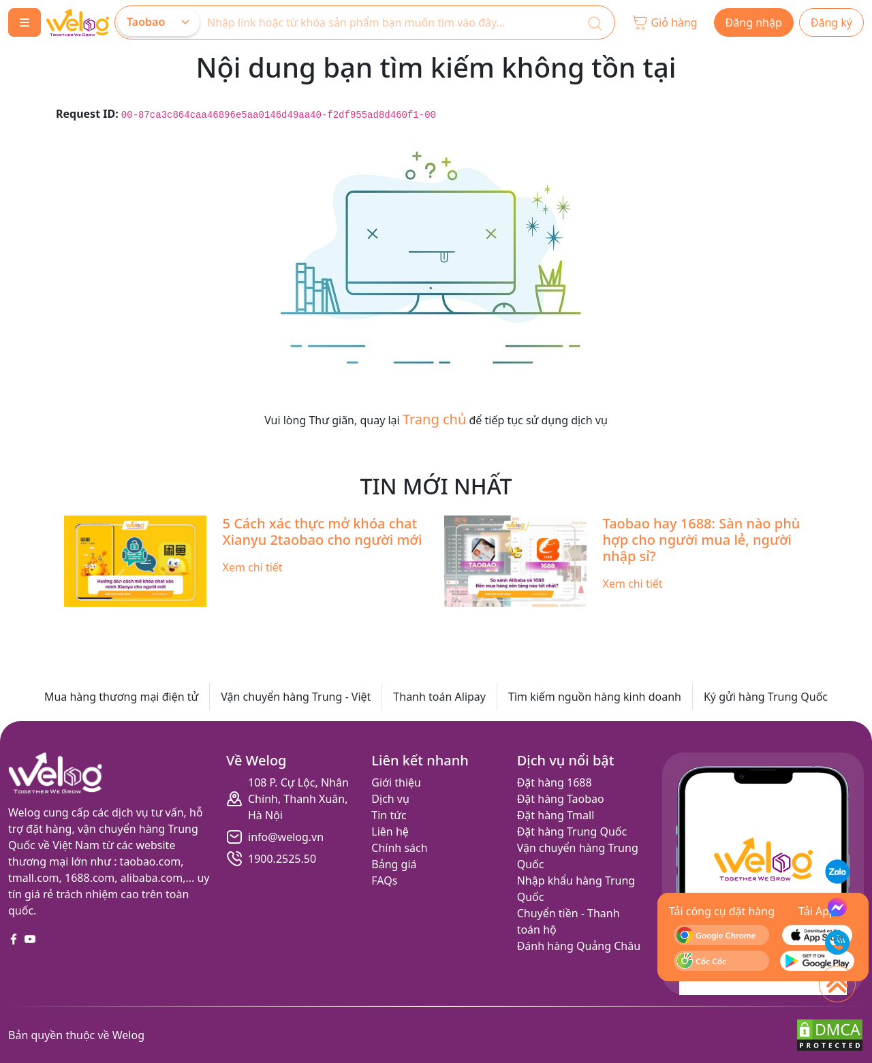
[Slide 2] (350, 621)
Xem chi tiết (253, 567)
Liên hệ (390, 831)
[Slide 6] (448, 621)
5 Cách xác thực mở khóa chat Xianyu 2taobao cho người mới (322, 531)
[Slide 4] (399, 621)
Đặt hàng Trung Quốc (572, 831)
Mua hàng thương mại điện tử (121, 696)
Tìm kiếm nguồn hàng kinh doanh (594, 696)
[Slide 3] (374, 621)
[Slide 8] (497, 621)
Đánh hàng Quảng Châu (578, 945)
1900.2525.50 (282, 858)
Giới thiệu (396, 782)
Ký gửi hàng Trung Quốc (766, 696)
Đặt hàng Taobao (560, 798)
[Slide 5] (424, 621)
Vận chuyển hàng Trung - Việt (296, 696)
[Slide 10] (546, 621)
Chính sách (399, 847)
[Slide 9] (522, 621)
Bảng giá (393, 864)
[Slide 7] (473, 621)
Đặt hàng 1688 (554, 782)
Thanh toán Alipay (439, 696)
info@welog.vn (286, 836)
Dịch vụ (390, 798)
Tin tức (388, 815)
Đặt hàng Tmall (556, 815)
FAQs (384, 880)
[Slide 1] (325, 621)
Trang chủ (434, 419)
